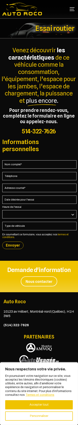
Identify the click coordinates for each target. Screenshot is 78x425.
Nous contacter (39, 281)
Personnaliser (39, 415)
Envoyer (13, 245)
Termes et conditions (40, 394)
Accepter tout (39, 404)
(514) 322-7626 (16, 325)
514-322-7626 (39, 131)
